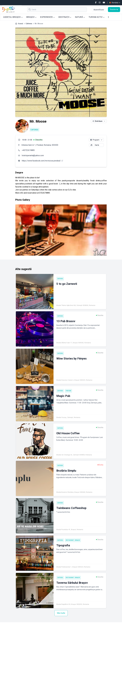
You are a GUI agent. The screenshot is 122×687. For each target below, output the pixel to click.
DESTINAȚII (64, 17)
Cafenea (29, 24)
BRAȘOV (31, 17)
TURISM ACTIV (96, 17)
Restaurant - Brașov (73, 540)
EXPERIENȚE (47, 17)
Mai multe (61, 613)
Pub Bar (68, 390)
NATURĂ (80, 17)
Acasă (20, 24)
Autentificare (99, 10)
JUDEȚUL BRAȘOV (13, 17)
